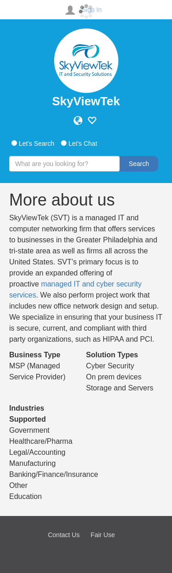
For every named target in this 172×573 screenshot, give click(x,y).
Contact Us (63, 535)
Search (139, 163)
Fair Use (103, 535)
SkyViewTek (86, 101)
